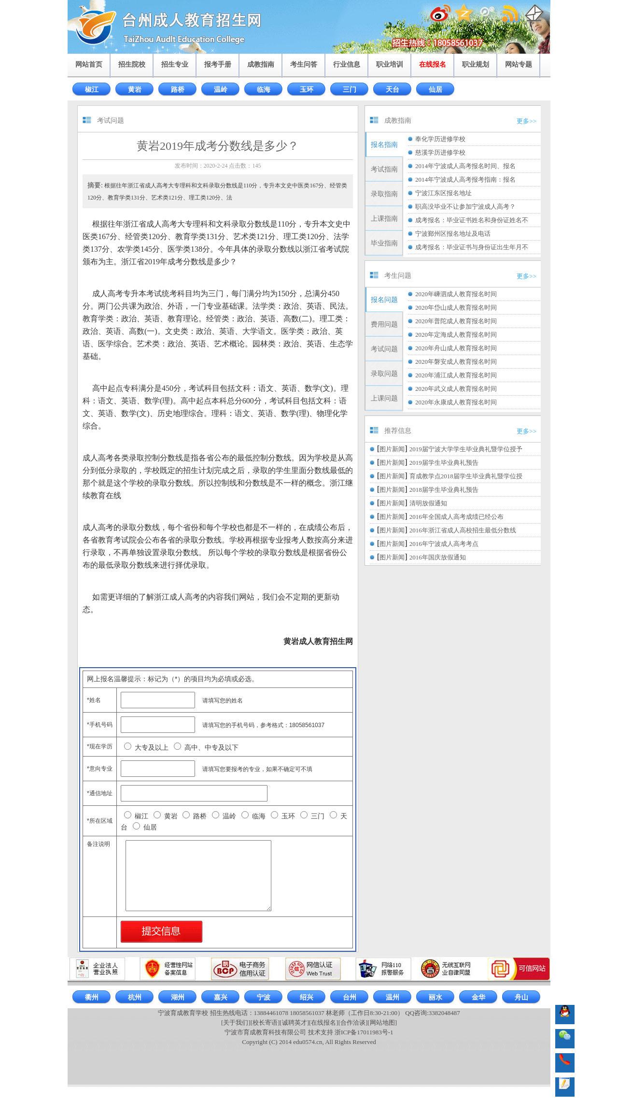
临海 (263, 89)
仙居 (435, 89)
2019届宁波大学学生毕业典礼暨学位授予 (465, 449)
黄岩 (134, 89)
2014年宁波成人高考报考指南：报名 (465, 179)
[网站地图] (382, 1022)
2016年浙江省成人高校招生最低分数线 (462, 530)
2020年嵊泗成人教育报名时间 (456, 294)
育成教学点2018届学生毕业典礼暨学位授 (465, 476)
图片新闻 (392, 449)
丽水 (435, 997)
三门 (349, 89)
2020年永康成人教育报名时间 (456, 402)
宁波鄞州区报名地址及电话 (453, 233)
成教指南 (260, 64)
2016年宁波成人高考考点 (443, 543)
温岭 (220, 89)
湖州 (177, 997)
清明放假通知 (428, 503)
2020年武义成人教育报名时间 (456, 388)
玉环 (306, 89)
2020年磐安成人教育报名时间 (456, 361)
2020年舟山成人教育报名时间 (456, 348)
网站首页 (88, 64)
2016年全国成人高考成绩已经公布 (456, 516)
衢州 (91, 997)
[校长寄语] (265, 1022)
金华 (478, 997)
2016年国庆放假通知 (437, 557)
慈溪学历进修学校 (440, 152)
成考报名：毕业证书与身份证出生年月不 (471, 247)
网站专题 (518, 64)
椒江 (91, 89)
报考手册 (217, 64)
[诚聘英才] (294, 1022)
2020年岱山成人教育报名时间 (456, 307)
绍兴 (306, 997)
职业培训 (389, 64)
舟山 (521, 997)
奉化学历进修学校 (440, 139)
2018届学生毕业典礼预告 (443, 489)
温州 (392, 997)
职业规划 (475, 64)
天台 (392, 89)
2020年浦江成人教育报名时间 (456, 375)
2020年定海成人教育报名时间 (456, 334)
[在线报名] (323, 1022)
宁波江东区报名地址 (443, 193)
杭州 (134, 997)
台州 (349, 997)
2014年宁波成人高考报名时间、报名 (465, 166)
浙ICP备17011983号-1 (364, 1032)
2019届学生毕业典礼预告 (443, 462)
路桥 (177, 89)
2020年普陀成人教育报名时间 (456, 321)
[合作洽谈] (353, 1022)
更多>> (526, 121)
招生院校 (131, 64)
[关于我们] (236, 1022)
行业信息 (346, 64)
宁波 (263, 997)
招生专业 (174, 64)
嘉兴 (220, 997)
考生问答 (303, 64)
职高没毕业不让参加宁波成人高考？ (465, 206)
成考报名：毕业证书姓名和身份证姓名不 (471, 220)
